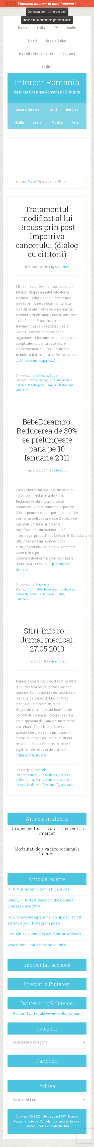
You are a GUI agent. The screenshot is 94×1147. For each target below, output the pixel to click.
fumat (30, 780)
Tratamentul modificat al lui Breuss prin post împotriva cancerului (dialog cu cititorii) (47, 231)
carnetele (22, 594)
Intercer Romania (47, 82)
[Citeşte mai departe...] (37, 360)
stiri (62, 780)
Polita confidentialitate (53, 1126)
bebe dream (52, 589)
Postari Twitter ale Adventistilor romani (47, 1013)
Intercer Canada (39, 1121)
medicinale (64, 380)
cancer (43, 380)
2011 (31, 589)
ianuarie (48, 594)
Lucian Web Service (66, 1121)
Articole (41, 770)
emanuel (36, 594)
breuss (32, 380)
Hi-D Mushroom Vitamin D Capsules (38, 889)
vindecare (22, 390)
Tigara (60, 784)
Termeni (30, 1126)
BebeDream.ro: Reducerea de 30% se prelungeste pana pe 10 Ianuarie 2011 (47, 439)
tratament (66, 385)
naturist (21, 385)
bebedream (69, 589)
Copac (43, 775)
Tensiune (48, 784)
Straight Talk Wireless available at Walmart (44, 934)
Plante (32, 385)
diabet (20, 780)
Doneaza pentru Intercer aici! (47, 12)
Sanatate (42, 375)
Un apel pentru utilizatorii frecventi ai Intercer (47, 831)
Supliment (34, 784)
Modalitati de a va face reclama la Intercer (47, 851)
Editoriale (42, 584)
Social (54, 375)
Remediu (52, 385)
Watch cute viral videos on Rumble (37, 945)
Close (86, 3)
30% (39, 589)
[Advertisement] (51, 150)
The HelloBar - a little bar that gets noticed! (10, 3)
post (41, 385)
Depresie (64, 775)
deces (53, 775)
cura (52, 380)
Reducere (22, 599)
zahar (71, 784)
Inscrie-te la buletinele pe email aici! (47, 20)
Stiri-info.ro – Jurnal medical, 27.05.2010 (47, 640)
